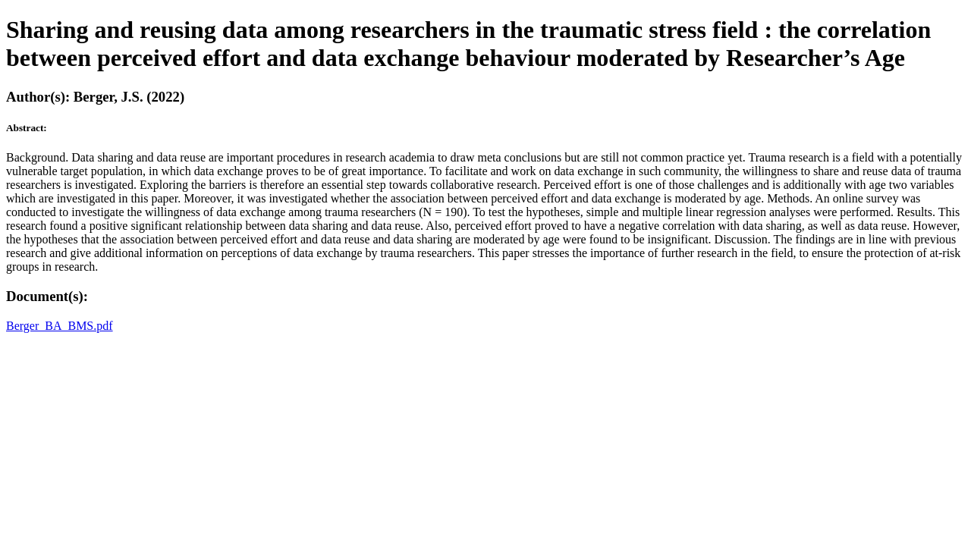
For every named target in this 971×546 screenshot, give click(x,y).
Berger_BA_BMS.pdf (59, 325)
